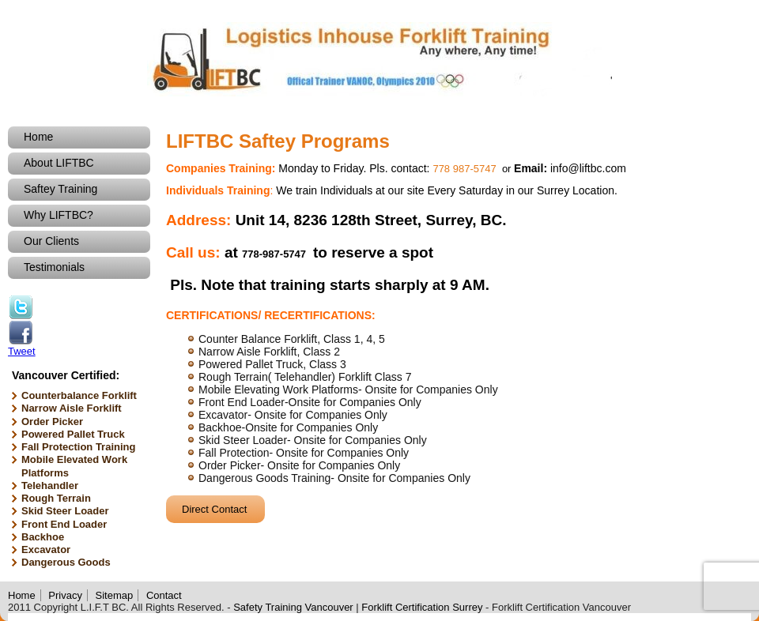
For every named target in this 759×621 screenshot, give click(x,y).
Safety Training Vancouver (293, 607)
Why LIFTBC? (58, 215)
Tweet (22, 351)
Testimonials (54, 267)
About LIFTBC (59, 162)
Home (38, 136)
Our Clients (51, 241)
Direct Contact (214, 509)
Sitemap (115, 595)
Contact (164, 595)
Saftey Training (60, 189)
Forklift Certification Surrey (421, 607)
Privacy (65, 595)
